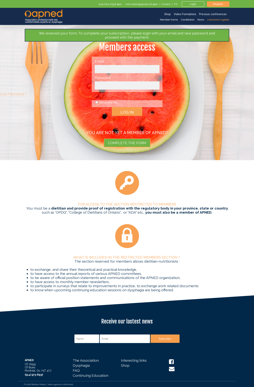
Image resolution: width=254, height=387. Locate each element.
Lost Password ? (13, 94)
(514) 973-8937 (34, 374)
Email (99, 61)
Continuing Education (90, 376)
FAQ (76, 370)
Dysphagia (81, 365)
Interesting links (134, 360)
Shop (125, 365)
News (200, 19)
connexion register (218, 19)
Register (218, 4)
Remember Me (106, 102)
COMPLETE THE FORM (127, 143)
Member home (169, 19)
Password (103, 78)
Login (193, 4)
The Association (86, 360)
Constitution (187, 19)
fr (175, 4)
